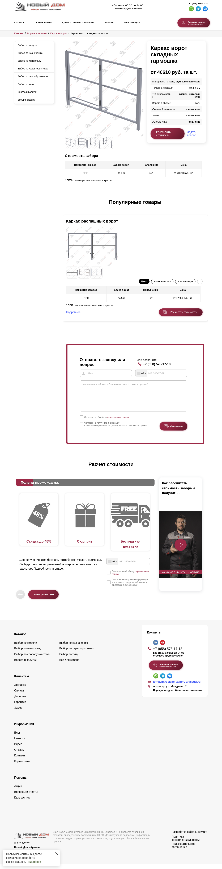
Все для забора (26, 99)
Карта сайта (22, 766)
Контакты (20, 760)
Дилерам (20, 701)
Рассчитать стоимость (163, 134)
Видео (18, 749)
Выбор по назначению (30, 53)
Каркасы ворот (58, 33)
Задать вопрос (191, 134)
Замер (18, 712)
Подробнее (34, 861)
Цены (144, 281)
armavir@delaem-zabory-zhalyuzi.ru (176, 686)
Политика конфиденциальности (186, 843)
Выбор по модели (27, 45)
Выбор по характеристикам (33, 68)
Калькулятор (44, 22)
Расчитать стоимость (183, 312)
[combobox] (141, 373)
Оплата (19, 695)
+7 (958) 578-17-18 (198, 3)
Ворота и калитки (37, 33)
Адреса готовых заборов (78, 22)
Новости (19, 743)
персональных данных (118, 422)
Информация (132, 22)
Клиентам (21, 681)
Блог (17, 737)
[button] (66, 205)
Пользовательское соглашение (183, 850)
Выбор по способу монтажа (33, 76)
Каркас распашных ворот (92, 221)
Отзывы (109, 22)
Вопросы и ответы (26, 796)
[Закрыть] (56, 853)
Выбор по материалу (29, 60)
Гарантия (20, 707)
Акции (18, 791)
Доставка (20, 689)
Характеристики (162, 281)
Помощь (20, 782)
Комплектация (185, 281)
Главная (18, 33)
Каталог (19, 22)
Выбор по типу (26, 84)
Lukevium (201, 836)
